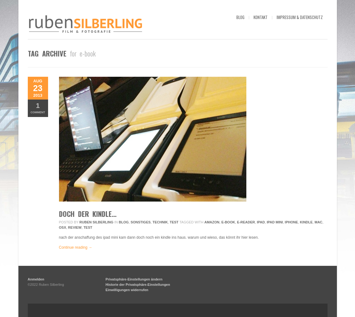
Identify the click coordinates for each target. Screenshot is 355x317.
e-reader (246, 222)
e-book (228, 222)
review (74, 227)
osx (62, 227)
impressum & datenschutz (300, 17)
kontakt (261, 17)
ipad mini (275, 222)
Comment (38, 108)
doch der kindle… (87, 214)
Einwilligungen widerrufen (127, 290)
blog (240, 17)
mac (318, 222)
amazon (212, 222)
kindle (306, 222)
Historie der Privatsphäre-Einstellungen (138, 284)
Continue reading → (75, 247)
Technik (160, 222)
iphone (291, 222)
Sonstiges (140, 222)
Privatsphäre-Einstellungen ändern (134, 279)
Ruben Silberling (96, 222)
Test (174, 222)
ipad (261, 222)
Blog (124, 222)
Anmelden (36, 279)
